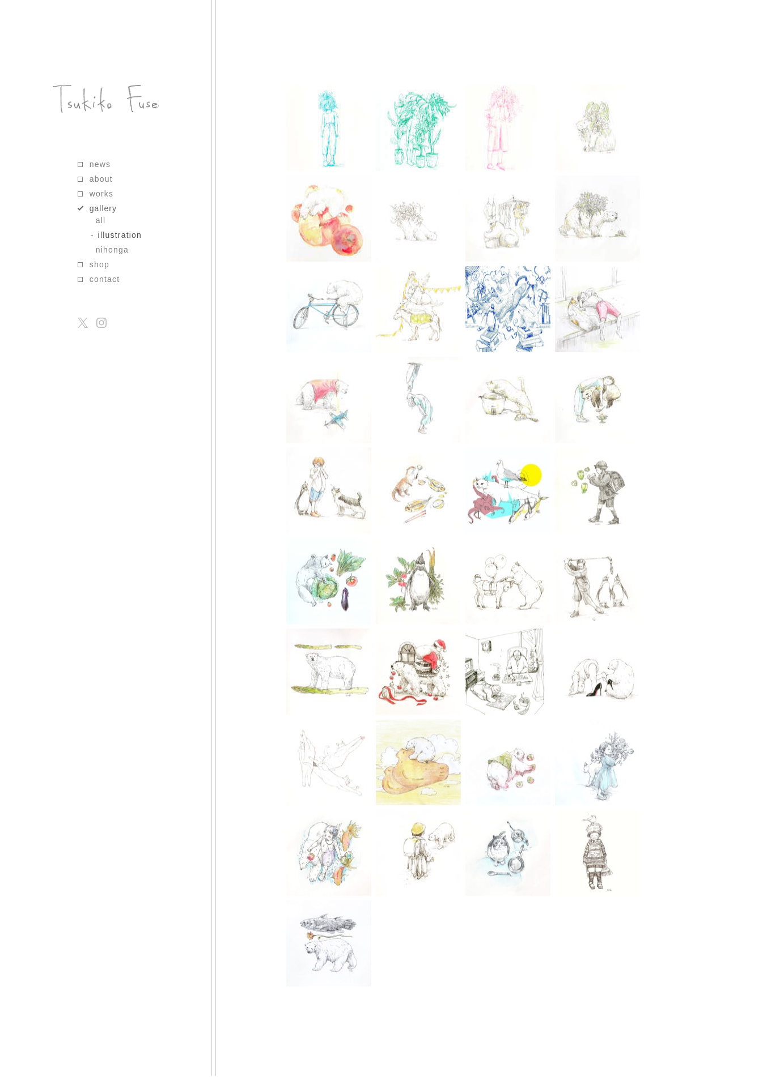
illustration (120, 235)
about (101, 178)
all (101, 220)
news (100, 164)
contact (105, 279)
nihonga (112, 249)
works (102, 193)
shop (99, 264)
